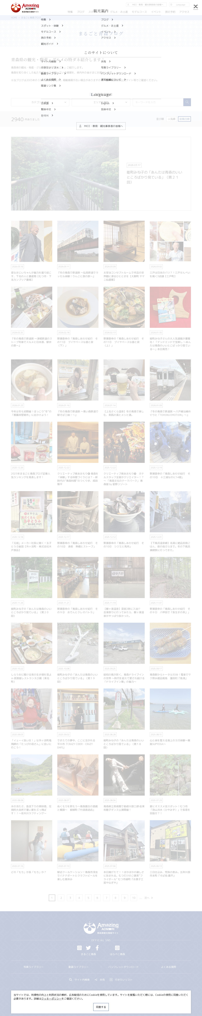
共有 (100, 979)
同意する (101, 1007)
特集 (70, 12)
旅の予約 (170, 12)
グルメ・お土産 (119, 12)
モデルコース (139, 12)
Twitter (88, 947)
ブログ (80, 12)
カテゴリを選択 (49, 102)
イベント (156, 12)
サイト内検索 (79, 979)
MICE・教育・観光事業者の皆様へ (79, 1004)
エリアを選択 (110, 102)
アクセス (184, 12)
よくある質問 (168, 967)
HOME (14, 17)
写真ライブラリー (34, 967)
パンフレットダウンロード (123, 967)
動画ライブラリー (78, 967)
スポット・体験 (97, 12)
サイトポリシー (113, 1004)
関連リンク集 (134, 1004)
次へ (148, 898)
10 (133, 898)
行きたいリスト (121, 979)
